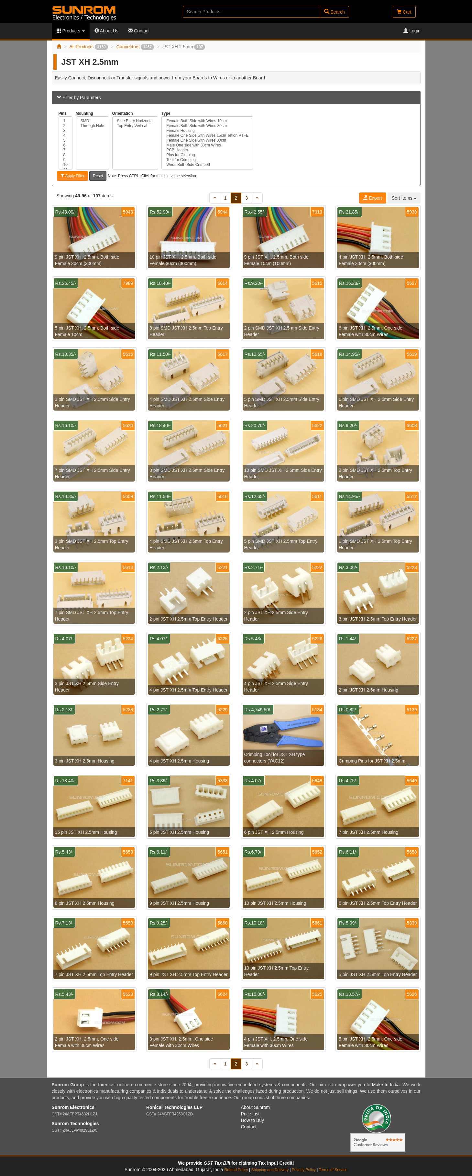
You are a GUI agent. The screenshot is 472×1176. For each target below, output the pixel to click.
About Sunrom (255, 1107)
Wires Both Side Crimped (207, 164)
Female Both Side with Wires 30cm (207, 125)
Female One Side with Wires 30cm (207, 140)
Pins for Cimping (207, 155)
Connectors (135, 46)
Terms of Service (333, 1170)
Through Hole (92, 125)
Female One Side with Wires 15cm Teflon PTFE (207, 135)
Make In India (386, 1084)
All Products (88, 46)
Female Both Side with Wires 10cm (207, 121)
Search (334, 12)
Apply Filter (72, 176)
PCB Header (207, 150)
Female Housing (207, 130)
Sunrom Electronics (73, 1107)
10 (65, 164)
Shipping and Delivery (270, 1170)
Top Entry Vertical (135, 125)
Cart (404, 12)
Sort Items (404, 198)
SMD (92, 121)
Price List (250, 1113)
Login (411, 30)
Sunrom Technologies (75, 1123)
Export (372, 198)
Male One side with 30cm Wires (207, 145)
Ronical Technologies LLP (174, 1107)
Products (71, 30)
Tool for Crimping (207, 159)
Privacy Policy (304, 1170)
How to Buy (252, 1120)
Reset (98, 176)
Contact (138, 30)
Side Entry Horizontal (135, 121)
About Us (106, 30)
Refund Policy (236, 1170)
